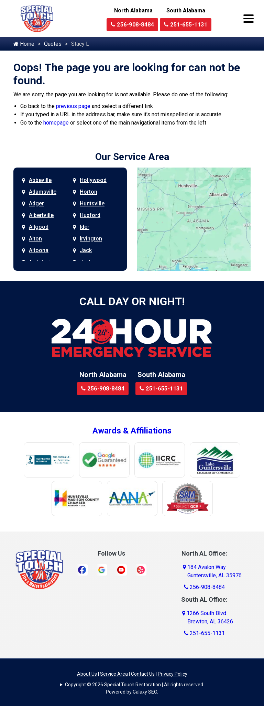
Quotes (53, 44)
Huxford (90, 215)
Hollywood (93, 180)
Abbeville (40, 180)
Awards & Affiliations (132, 431)
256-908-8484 (132, 24)
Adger (36, 203)
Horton (88, 192)
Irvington (91, 238)
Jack (86, 250)
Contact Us (143, 674)
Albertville (41, 215)
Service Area (114, 674)
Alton (35, 238)
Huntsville (92, 203)
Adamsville (42, 192)
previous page (73, 106)
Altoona (38, 250)
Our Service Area (132, 156)
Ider (84, 227)
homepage (56, 122)
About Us (87, 674)
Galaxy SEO (145, 692)
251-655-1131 (185, 24)
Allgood (38, 227)
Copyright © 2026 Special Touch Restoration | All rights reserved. (134, 684)
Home (23, 44)
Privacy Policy (172, 674)
